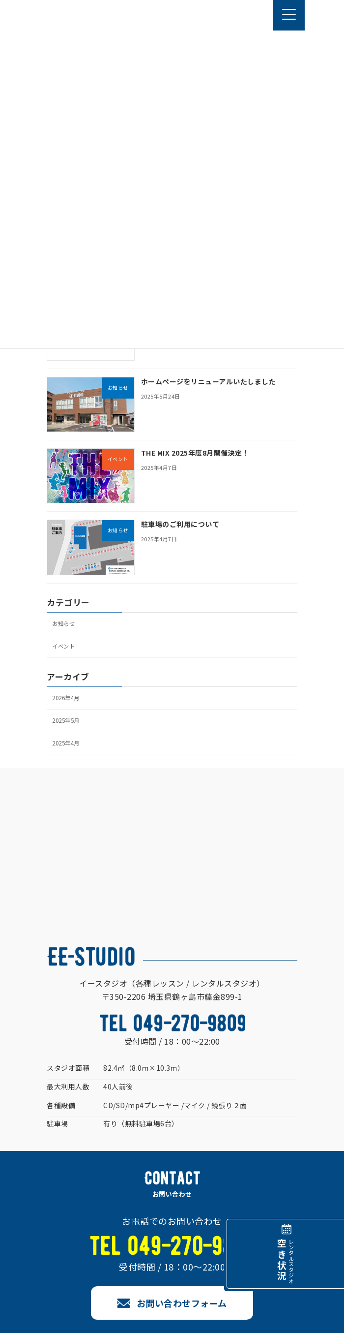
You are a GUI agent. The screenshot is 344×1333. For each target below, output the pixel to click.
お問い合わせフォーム (182, 1303)
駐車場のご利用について (180, 524)
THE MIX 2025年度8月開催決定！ (195, 453)
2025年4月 (66, 743)
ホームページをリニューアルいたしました (208, 381)
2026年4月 (66, 698)
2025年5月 (66, 720)
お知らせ (63, 623)
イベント (63, 646)
